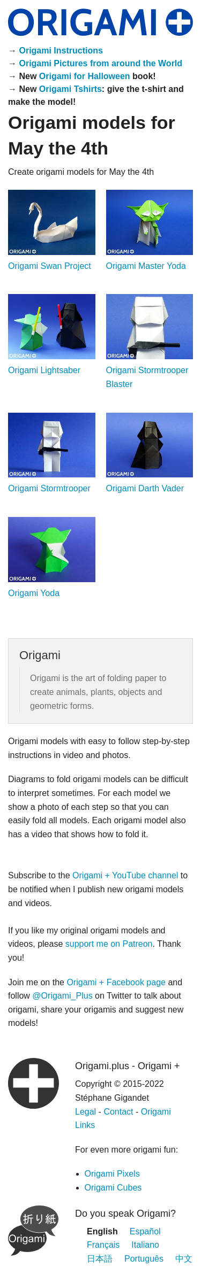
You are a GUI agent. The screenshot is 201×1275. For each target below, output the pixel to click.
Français (103, 1244)
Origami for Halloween (84, 76)
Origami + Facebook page (116, 982)
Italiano (145, 1244)
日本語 (100, 1258)
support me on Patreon (109, 943)
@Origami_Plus (62, 995)
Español (145, 1231)
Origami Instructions (60, 50)
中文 (183, 1258)
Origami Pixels (112, 1173)
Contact (118, 1111)
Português (143, 1258)
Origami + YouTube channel (125, 875)
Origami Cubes (113, 1187)
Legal (85, 1111)
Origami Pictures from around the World (100, 63)
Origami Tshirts (70, 89)
